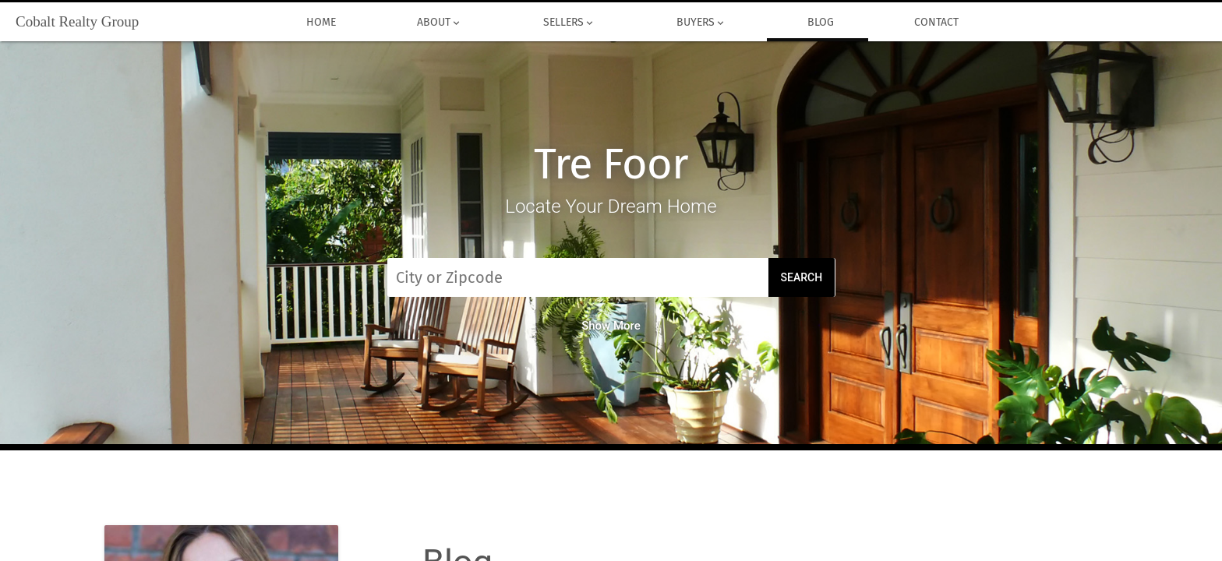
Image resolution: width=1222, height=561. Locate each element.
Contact (937, 22)
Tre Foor (611, 164)
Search (801, 277)
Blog (820, 22)
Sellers (569, 22)
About (439, 22)
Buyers (701, 22)
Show (611, 326)
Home (322, 22)
